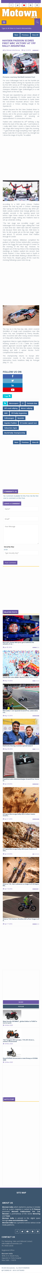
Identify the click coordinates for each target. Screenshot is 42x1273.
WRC (6, 413)
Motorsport (13, 403)
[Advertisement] (21, 158)
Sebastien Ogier (10, 428)
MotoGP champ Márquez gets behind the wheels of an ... (18, 643)
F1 (23, 403)
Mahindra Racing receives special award (18, 746)
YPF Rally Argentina (19, 413)
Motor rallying (26, 408)
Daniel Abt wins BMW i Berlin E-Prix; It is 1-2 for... (21, 677)
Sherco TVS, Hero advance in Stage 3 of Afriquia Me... (21, 885)
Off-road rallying (11, 408)
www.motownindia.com (17, 1220)
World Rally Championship (14, 433)
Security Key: (9, 547)
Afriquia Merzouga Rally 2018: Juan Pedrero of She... (20, 850)
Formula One (32, 403)
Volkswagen (9, 418)
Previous (25, 35)
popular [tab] (21, 1006)
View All (35, 35)
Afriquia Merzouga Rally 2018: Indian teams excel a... (19, 815)
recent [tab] (21, 1002)
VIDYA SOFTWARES (18, 1270)
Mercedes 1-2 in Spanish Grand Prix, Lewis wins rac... (20, 711)
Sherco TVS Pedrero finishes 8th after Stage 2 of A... (21, 920)
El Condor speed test (28, 423)
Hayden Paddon (10, 423)
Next (16, 35)
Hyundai (20, 418)
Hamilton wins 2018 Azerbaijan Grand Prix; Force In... (21, 780)
